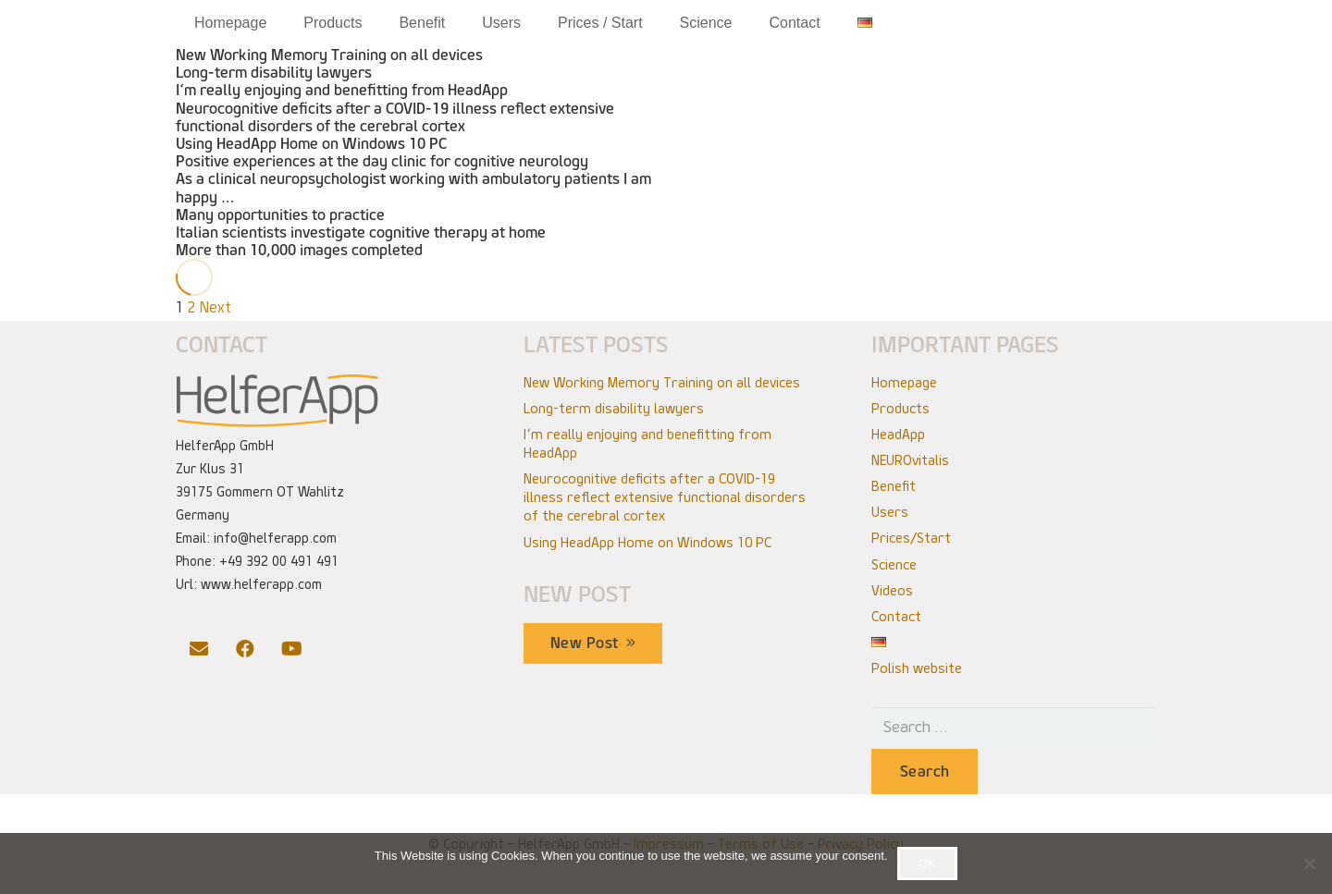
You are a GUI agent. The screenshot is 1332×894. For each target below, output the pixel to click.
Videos (892, 590)
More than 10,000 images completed (299, 250)
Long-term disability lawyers (274, 72)
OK (927, 863)
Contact (896, 616)
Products (900, 408)
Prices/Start (911, 538)
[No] (1309, 863)
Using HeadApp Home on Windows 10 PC (311, 144)
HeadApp (898, 434)
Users (889, 512)
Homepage (904, 382)
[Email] (199, 649)
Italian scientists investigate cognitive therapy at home (361, 232)
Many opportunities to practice (280, 215)
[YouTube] (291, 649)
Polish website (916, 668)
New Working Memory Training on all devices (329, 55)
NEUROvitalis (910, 460)
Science (894, 565)
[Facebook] (245, 649)
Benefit (893, 486)
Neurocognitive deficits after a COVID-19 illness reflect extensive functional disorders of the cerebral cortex (395, 117)
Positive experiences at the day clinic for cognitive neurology (382, 161)
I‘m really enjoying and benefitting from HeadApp (342, 90)
